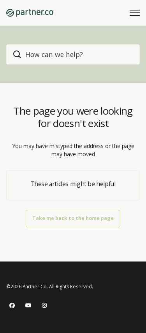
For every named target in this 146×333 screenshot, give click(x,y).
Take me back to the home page (73, 218)
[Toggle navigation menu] (135, 12)
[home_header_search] (73, 54)
